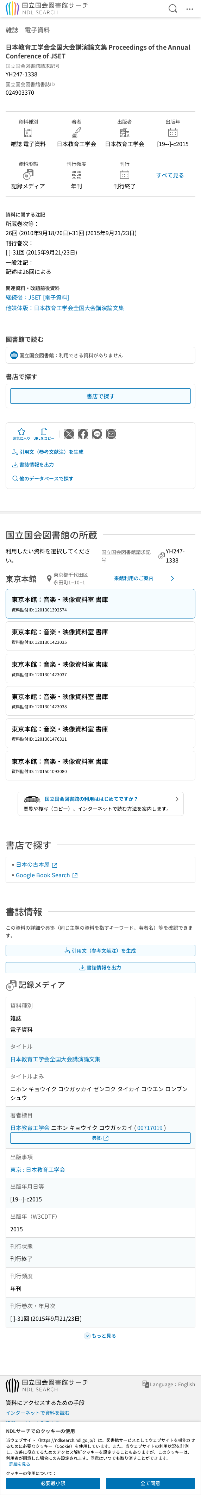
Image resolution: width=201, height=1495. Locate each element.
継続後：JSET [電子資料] (37, 297)
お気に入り (21, 434)
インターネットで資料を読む (38, 1412)
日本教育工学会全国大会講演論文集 (55, 1059)
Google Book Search (47, 875)
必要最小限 (53, 1483)
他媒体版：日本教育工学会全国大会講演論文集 (65, 307)
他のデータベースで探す (43, 478)
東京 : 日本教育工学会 (37, 1169)
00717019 (150, 1127)
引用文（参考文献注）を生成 (47, 452)
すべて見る (170, 175)
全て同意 (150, 1483)
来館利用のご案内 (145, 578)
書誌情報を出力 (33, 464)
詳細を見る (19, 1464)
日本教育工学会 (30, 1127)
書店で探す (101, 396)
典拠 (100, 1138)
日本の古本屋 (37, 864)
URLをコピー (44, 434)
